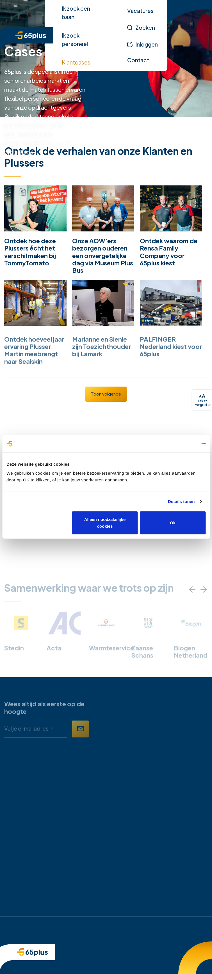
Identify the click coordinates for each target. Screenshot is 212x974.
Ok (172, 522)
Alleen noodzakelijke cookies (105, 522)
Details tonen (181, 501)
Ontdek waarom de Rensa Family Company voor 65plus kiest (168, 252)
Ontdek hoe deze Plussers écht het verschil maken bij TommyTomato (30, 252)
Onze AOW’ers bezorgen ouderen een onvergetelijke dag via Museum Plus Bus (102, 255)
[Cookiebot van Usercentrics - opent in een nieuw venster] (181, 444)
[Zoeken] (141, 27)
